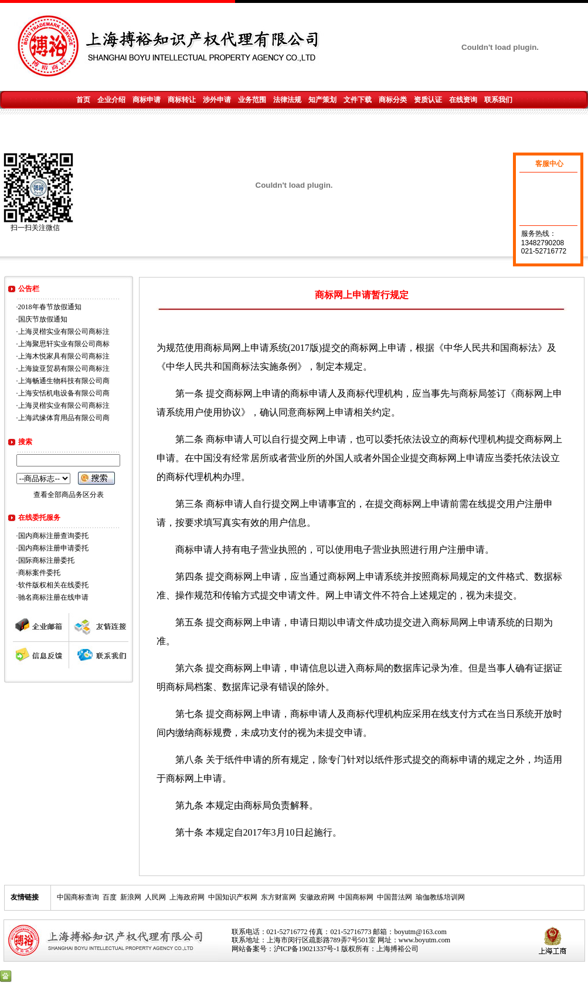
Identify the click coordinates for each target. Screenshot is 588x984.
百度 (110, 897)
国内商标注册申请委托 (53, 548)
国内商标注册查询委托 (53, 536)
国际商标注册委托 (46, 560)
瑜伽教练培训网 (440, 897)
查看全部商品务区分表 (68, 495)
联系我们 (498, 100)
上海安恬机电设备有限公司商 (64, 393)
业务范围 (252, 100)
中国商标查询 (78, 897)
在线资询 (463, 100)
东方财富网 (278, 897)
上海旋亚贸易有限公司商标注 (64, 368)
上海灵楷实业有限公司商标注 (64, 331)
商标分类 (393, 100)
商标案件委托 (39, 573)
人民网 (155, 897)
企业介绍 (111, 100)
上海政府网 (187, 897)
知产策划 (322, 100)
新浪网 (130, 897)
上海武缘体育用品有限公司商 (64, 418)
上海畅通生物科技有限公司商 (64, 381)
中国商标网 (355, 897)
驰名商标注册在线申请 (53, 597)
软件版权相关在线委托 (53, 585)
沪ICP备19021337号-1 (307, 949)
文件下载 (358, 100)
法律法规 (287, 100)
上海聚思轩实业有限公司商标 (64, 344)
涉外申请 (217, 100)
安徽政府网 (317, 897)
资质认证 (428, 100)
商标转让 (182, 100)
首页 (83, 100)
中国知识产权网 (232, 897)
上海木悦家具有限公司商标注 (64, 356)
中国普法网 (394, 897)
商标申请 (146, 100)
